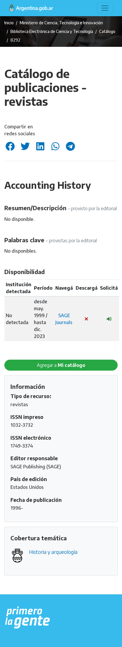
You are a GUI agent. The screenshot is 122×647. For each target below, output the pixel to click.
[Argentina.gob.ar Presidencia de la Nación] (27, 618)
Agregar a (61, 365)
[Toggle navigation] (105, 8)
